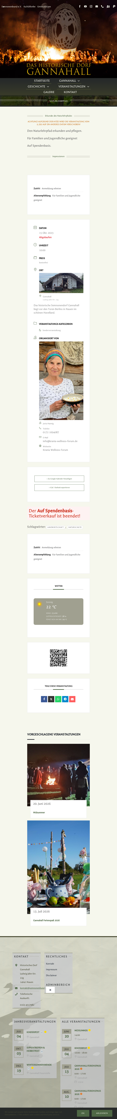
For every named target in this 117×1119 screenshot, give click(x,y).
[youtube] (85, 6)
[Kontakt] (108, 6)
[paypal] (114, 6)
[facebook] (80, 6)
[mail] (96, 6)
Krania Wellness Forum (55, 449)
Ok (83, 1113)
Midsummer (39, 812)
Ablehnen (102, 1113)
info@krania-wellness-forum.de (60, 441)
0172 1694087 (51, 432)
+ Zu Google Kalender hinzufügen (59, 479)
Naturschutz (75, 527)
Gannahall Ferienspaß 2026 (46, 920)
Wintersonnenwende (39, 1065)
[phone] (102, 6)
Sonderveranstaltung (50, 330)
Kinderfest (33, 1032)
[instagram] (91, 6)
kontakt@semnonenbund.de (34, 988)
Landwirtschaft (55, 527)
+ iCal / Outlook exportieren (59, 488)
